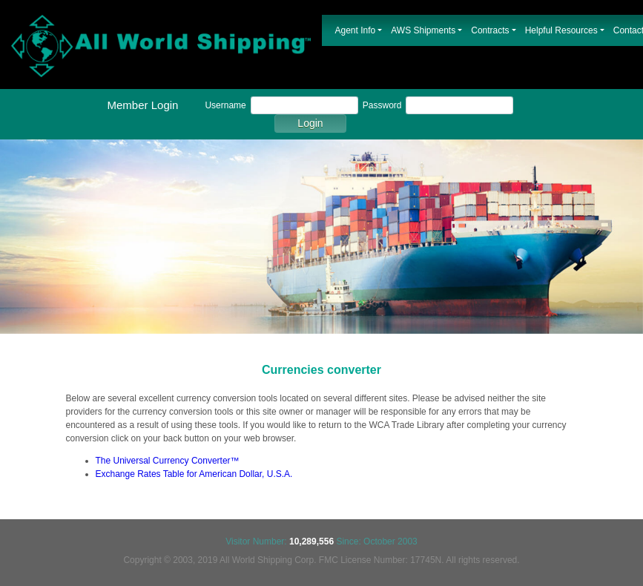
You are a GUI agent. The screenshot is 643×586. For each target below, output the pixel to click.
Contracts (490, 30)
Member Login (143, 105)
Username (225, 105)
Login (310, 123)
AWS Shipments (423, 30)
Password (382, 105)
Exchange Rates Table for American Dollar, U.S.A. (194, 474)
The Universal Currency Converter (163, 460)
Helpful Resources (561, 30)
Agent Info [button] (355, 30)
